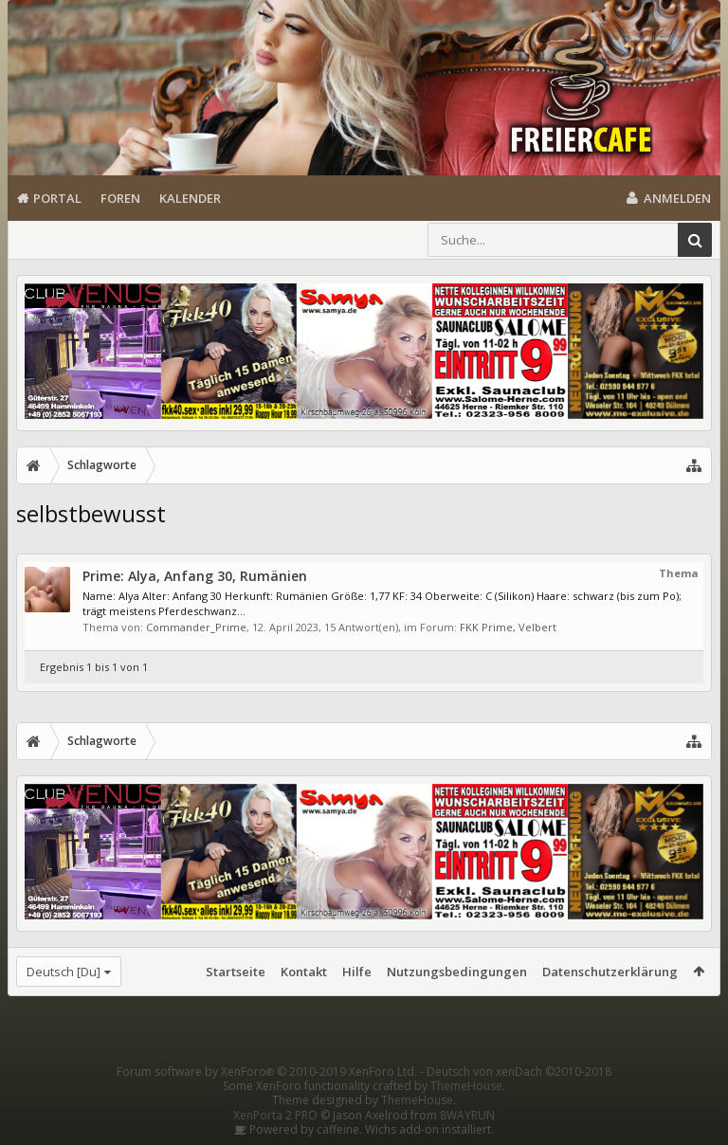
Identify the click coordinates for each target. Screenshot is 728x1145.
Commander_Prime (196, 627)
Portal (57, 198)
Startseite (235, 971)
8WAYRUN (467, 1115)
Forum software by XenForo (267, 1071)
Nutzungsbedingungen (457, 971)
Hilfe (357, 971)
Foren (120, 198)
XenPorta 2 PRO (275, 1115)
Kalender (190, 198)
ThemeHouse (466, 1086)
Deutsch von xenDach (519, 1071)
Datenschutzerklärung (610, 971)
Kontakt (304, 971)
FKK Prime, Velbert (508, 627)
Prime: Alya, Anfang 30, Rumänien (194, 576)
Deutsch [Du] (63, 971)
